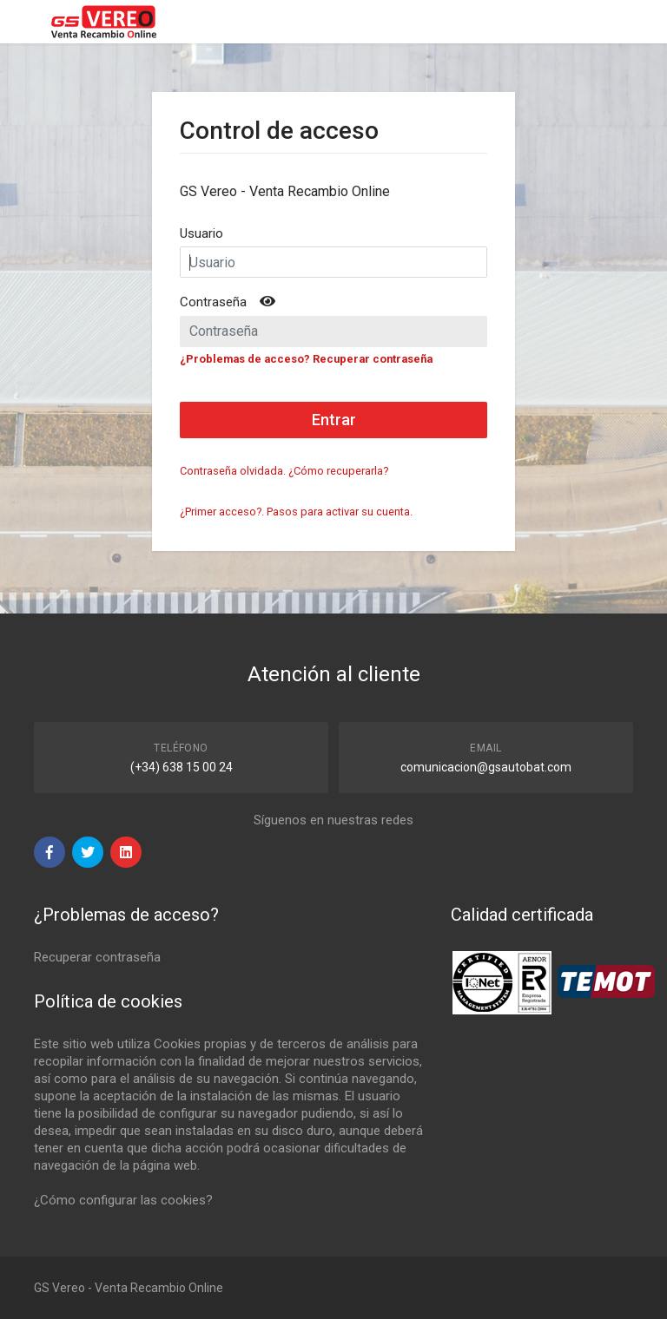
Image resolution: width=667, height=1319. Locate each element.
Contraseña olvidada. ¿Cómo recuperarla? (284, 470)
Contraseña (213, 302)
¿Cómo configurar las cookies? (123, 1200)
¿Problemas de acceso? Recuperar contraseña (306, 358)
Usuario (201, 233)
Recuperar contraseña (97, 957)
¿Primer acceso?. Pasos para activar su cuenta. (296, 511)
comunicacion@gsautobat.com (485, 767)
